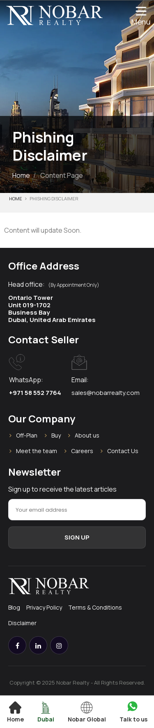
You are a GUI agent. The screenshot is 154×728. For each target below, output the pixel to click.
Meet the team (36, 451)
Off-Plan (26, 435)
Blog (14, 607)
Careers (82, 451)
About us (87, 435)
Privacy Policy (44, 607)
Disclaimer (22, 623)
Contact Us (122, 451)
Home (21, 175)
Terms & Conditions (95, 607)
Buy (56, 435)
